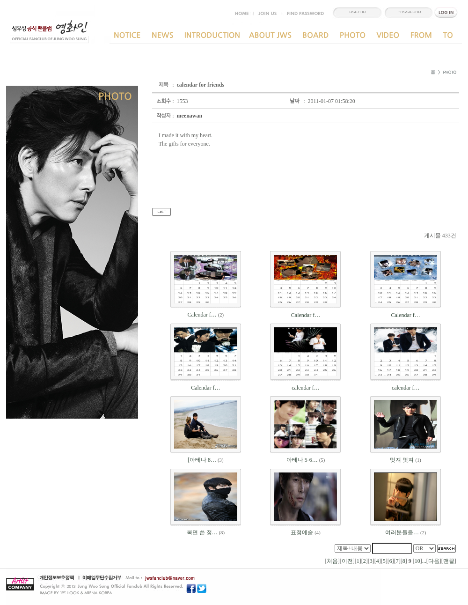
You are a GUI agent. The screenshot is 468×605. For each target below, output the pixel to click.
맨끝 (448, 561)
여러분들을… (402, 532)
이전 (347, 561)
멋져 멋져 (402, 460)
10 (417, 561)
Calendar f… (201, 314)
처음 (332, 561)
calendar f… (306, 387)
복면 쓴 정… (202, 532)
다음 (433, 561)
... (424, 561)
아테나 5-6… (302, 460)
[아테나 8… (202, 460)
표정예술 (302, 532)
